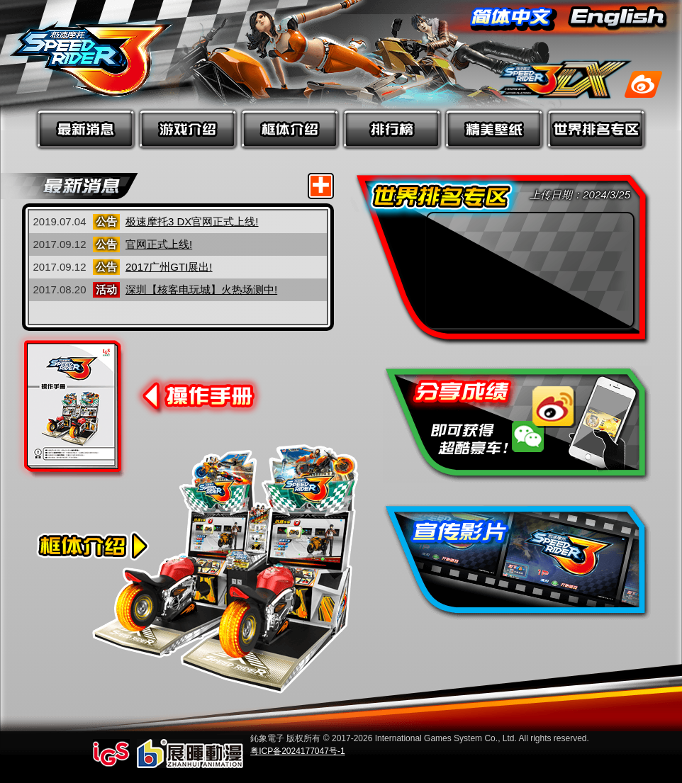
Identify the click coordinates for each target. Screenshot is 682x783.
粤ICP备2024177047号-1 (297, 751)
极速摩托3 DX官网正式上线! (192, 221)
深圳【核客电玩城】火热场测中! (201, 289)
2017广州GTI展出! (169, 267)
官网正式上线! (158, 244)
